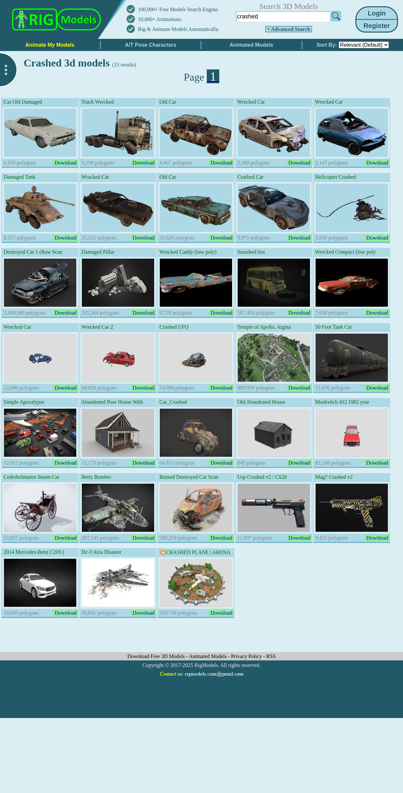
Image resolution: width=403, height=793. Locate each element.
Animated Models (208, 656)
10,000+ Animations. (160, 19)
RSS (270, 656)
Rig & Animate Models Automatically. (178, 29)
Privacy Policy (247, 656)
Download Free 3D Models (156, 656)
